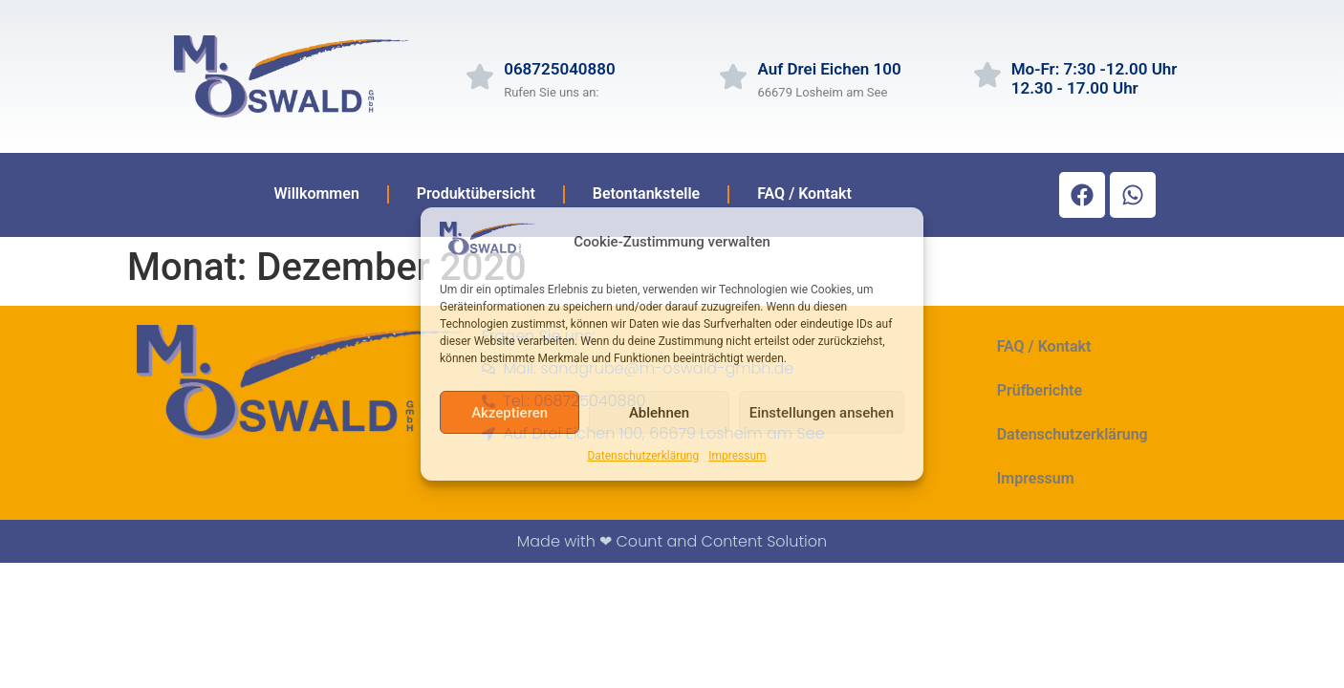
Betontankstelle (646, 193)
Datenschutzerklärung (643, 455)
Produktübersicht (476, 193)
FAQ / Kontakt (804, 193)
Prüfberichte (1039, 390)
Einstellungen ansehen (821, 412)
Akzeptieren (509, 412)
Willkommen (315, 193)
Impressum (737, 455)
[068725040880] (480, 76)
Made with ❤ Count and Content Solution (672, 541)
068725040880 (560, 68)
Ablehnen (659, 412)
